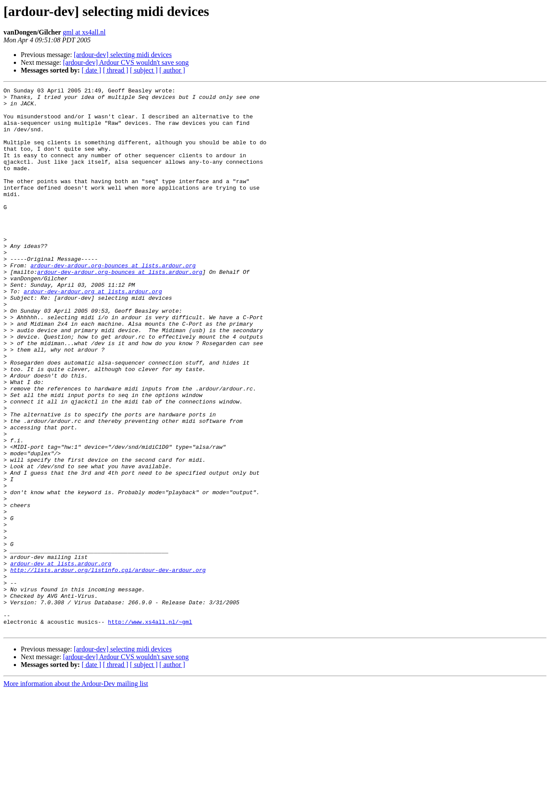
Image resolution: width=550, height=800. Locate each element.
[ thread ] (115, 70)
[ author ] (172, 70)
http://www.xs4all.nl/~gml (150, 729)
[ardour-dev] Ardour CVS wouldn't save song (126, 62)
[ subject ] (144, 70)
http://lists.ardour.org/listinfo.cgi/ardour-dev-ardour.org (108, 667)
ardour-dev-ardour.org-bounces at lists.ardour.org (112, 301)
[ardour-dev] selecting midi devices (123, 54)
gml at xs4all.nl (84, 32)
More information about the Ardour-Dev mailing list (75, 792)
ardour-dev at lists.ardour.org (60, 659)
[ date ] (91, 70)
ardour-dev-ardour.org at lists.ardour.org (93, 333)
